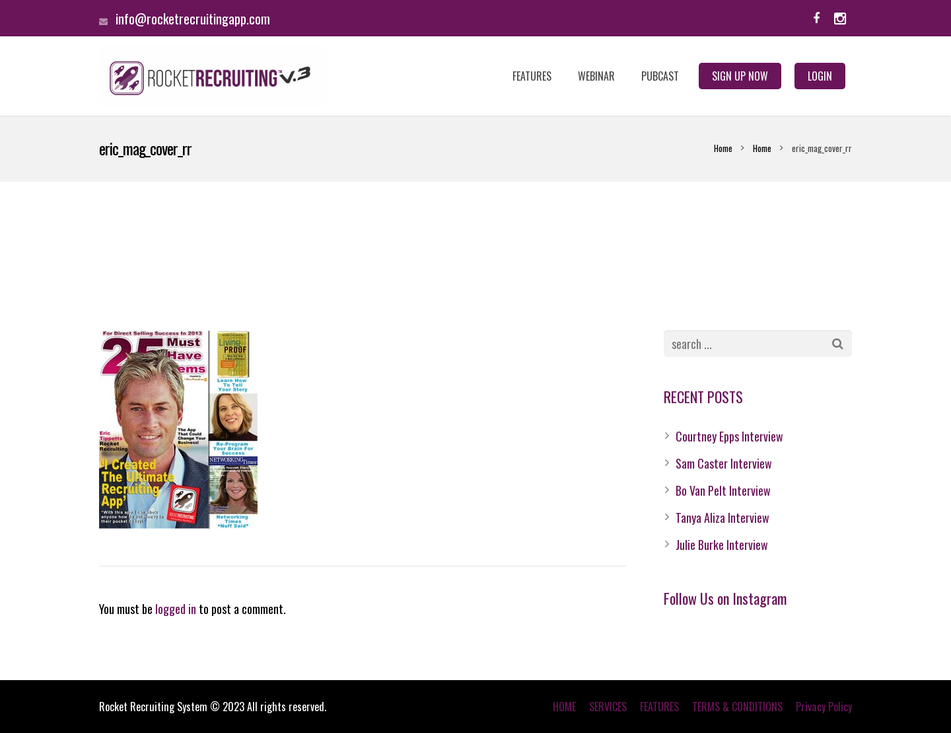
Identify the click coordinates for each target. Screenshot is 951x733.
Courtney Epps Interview (729, 436)
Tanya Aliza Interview (722, 517)
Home (723, 148)
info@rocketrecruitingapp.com (193, 18)
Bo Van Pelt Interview (723, 490)
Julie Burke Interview (722, 544)
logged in (175, 608)
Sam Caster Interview (724, 463)
